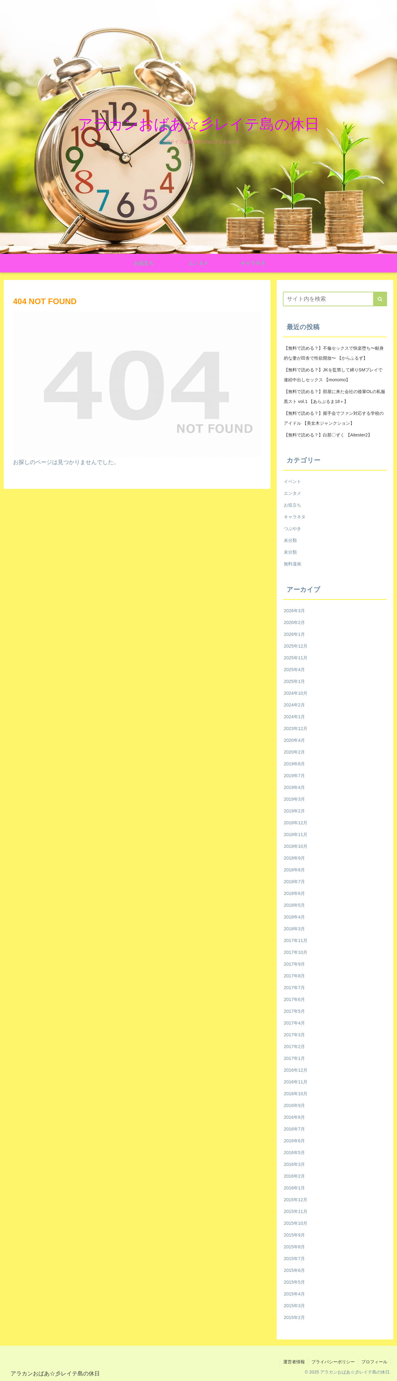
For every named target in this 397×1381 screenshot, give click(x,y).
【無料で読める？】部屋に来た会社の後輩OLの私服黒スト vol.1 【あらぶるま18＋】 (334, 396)
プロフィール (374, 1361)
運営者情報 (294, 1361)
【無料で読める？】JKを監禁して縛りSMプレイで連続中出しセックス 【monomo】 (333, 374)
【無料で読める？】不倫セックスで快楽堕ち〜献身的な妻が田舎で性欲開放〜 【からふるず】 (334, 353)
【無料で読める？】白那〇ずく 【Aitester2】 (328, 434)
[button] (380, 299)
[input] (335, 299)
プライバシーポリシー (333, 1361)
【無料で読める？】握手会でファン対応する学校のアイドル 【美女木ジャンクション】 (334, 418)
